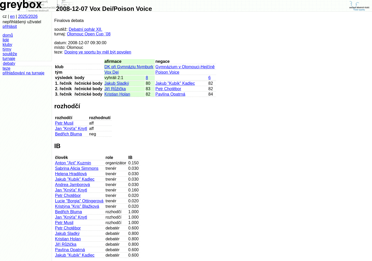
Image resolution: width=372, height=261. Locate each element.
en (12, 16)
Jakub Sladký (116, 83)
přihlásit (10, 26)
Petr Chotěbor (168, 89)
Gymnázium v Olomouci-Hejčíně (185, 67)
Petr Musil (64, 123)
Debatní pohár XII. (85, 29)
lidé (6, 40)
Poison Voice (168, 72)
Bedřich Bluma (68, 134)
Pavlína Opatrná (170, 94)
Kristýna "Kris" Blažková (77, 206)
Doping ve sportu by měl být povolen (97, 52)
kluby (7, 44)
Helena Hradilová (71, 174)
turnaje (9, 58)
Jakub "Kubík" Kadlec (175, 83)
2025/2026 (28, 16)
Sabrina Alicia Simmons (76, 168)
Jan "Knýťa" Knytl (71, 128)
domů (8, 35)
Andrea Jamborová (72, 184)
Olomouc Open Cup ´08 (89, 34)
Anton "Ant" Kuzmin (73, 163)
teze (6, 68)
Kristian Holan (117, 94)
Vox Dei (111, 72)
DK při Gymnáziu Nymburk (128, 67)
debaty (9, 63)
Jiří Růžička (115, 89)
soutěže (10, 54)
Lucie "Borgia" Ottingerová (79, 201)
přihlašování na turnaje (23, 73)
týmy (7, 49)
